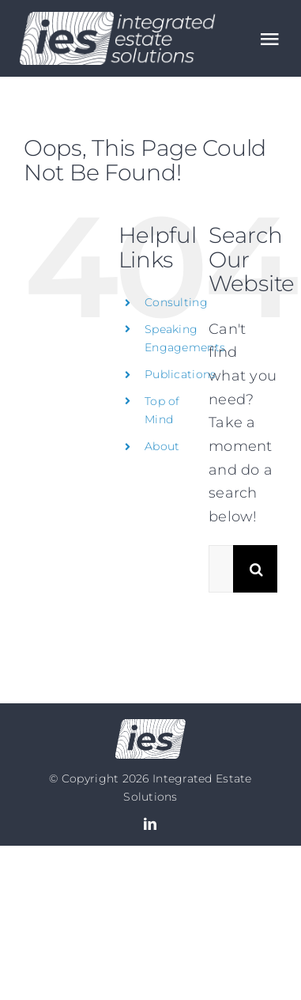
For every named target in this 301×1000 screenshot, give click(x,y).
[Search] (256, 569)
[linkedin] (150, 823)
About (162, 446)
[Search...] (221, 569)
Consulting (176, 302)
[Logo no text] (150, 726)
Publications (180, 374)
